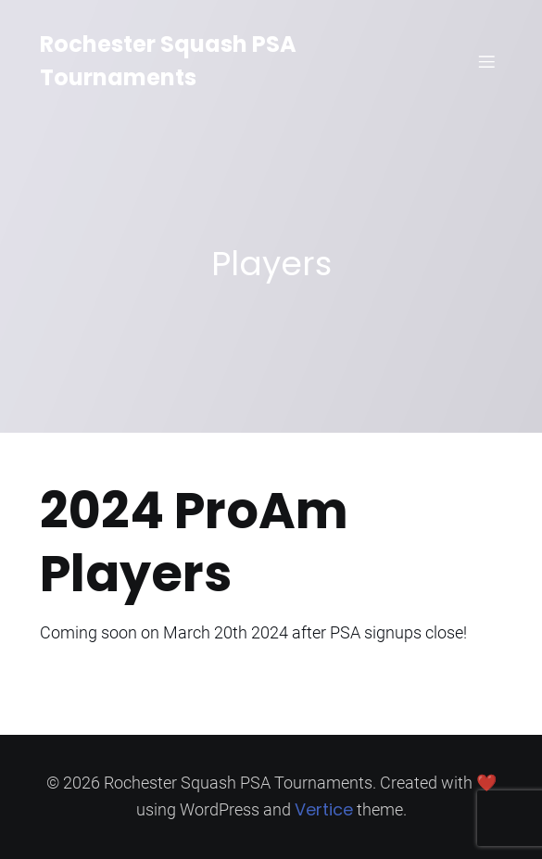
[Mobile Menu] (487, 61)
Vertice (324, 809)
